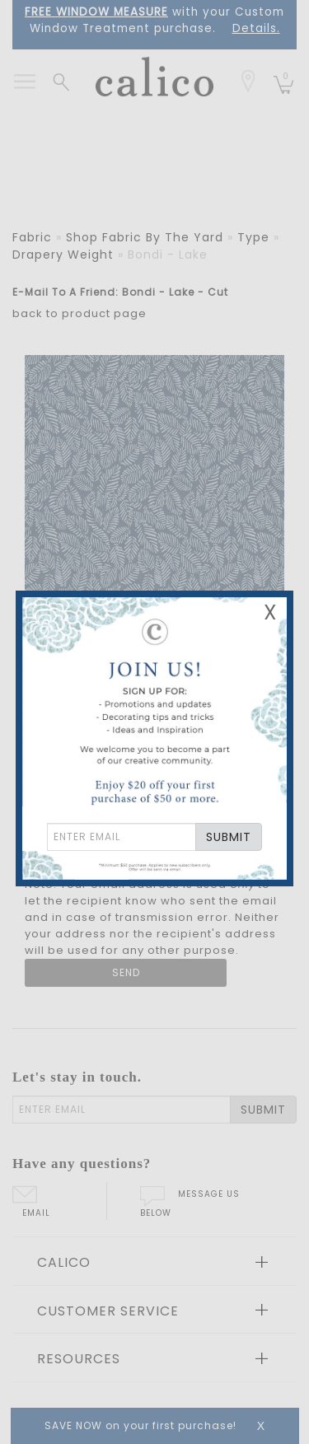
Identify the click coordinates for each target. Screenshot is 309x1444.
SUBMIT (228, 837)
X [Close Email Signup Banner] (270, 612)
